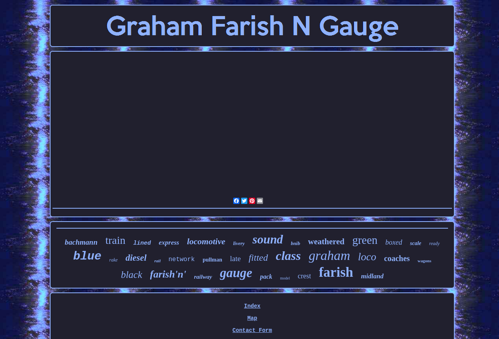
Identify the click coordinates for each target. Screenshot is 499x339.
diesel (136, 258)
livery (239, 243)
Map (252, 318)
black (131, 274)
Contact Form (252, 330)
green (364, 240)
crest (304, 276)
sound (267, 239)
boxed (393, 242)
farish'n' (168, 274)
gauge (236, 273)
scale (415, 243)
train (115, 240)
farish (336, 272)
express (169, 242)
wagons (424, 260)
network (182, 259)
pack (266, 276)
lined (142, 243)
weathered (326, 241)
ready (434, 243)
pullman (212, 260)
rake (113, 260)
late (235, 258)
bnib (295, 243)
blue (87, 256)
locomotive (206, 241)
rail (157, 260)
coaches (397, 258)
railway (203, 277)
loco (367, 257)
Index (252, 306)
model (285, 278)
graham (329, 255)
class (288, 256)
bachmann (81, 242)
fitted (258, 257)
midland (372, 276)
